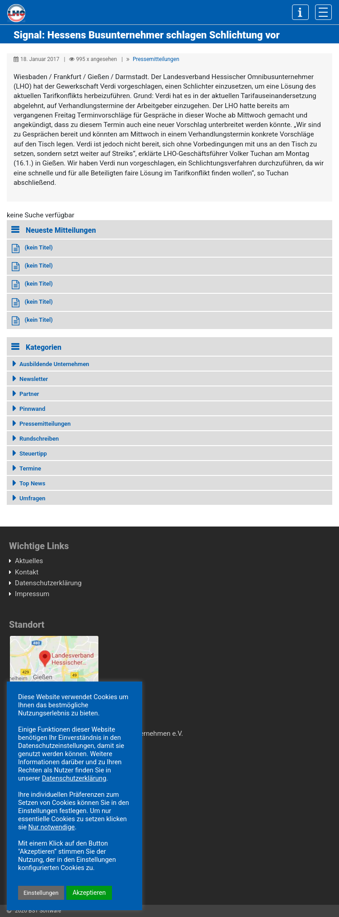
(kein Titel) (38, 247)
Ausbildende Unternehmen (54, 364)
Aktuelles (29, 561)
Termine (30, 468)
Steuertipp (33, 453)
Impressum (32, 594)
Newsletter (33, 379)
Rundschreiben (39, 438)
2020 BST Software (38, 911)
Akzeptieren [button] (89, 892)
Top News (32, 483)
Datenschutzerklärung (48, 583)
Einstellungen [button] (41, 892)
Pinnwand (32, 408)
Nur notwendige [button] (51, 827)
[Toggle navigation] (323, 12)
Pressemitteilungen (156, 59)
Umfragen (32, 498)
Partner (29, 393)
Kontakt (26, 572)
